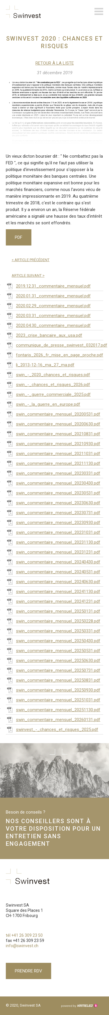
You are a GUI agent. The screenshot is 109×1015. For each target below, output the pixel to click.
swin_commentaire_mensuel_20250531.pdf (53, 650)
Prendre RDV (28, 971)
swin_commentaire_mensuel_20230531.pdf (53, 492)
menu (99, 11)
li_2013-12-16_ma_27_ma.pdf (40, 364)
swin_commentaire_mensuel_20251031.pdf (53, 699)
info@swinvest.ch (22, 945)
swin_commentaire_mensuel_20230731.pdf (53, 512)
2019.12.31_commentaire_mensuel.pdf (48, 285)
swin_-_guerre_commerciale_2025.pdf (48, 394)
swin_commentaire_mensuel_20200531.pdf (53, 414)
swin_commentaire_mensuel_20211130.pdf (53, 463)
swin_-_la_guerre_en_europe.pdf (43, 404)
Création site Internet (79, 1006)
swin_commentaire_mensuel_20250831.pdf (53, 680)
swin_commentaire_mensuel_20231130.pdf (53, 542)
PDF (18, 237)
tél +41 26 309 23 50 (24, 935)
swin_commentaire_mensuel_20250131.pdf (53, 611)
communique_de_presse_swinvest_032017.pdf (54, 345)
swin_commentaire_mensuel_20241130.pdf (53, 591)
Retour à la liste (54, 63)
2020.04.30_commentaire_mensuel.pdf (48, 325)
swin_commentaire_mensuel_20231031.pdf (53, 532)
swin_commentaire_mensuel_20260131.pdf (53, 719)
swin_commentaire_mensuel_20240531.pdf (53, 571)
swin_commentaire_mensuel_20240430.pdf (53, 561)
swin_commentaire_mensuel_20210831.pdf (53, 433)
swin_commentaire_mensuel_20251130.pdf (53, 709)
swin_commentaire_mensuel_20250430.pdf (53, 640)
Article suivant (28, 275)
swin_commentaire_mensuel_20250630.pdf (53, 660)
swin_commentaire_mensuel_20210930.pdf (53, 443)
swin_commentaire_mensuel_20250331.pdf (53, 630)
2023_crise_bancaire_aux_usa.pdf (44, 335)
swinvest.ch (23, 11)
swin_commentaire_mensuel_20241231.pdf (53, 601)
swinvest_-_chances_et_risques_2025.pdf (52, 729)
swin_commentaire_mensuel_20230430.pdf (53, 483)
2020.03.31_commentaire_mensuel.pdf (48, 315)
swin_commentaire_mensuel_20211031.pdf (53, 453)
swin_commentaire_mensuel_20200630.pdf (53, 423)
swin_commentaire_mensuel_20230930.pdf (53, 522)
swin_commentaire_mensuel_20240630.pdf (53, 581)
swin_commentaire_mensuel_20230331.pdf (53, 473)
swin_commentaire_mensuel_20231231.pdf (53, 551)
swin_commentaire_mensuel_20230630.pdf (53, 502)
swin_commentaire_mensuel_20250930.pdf (53, 689)
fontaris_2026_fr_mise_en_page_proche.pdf (54, 354)
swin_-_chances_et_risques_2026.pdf (48, 384)
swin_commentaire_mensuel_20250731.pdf (53, 670)
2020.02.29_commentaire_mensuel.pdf (48, 305)
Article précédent (30, 260)
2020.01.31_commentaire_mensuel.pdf (48, 295)
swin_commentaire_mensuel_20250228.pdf (53, 620)
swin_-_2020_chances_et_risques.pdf (48, 374)
